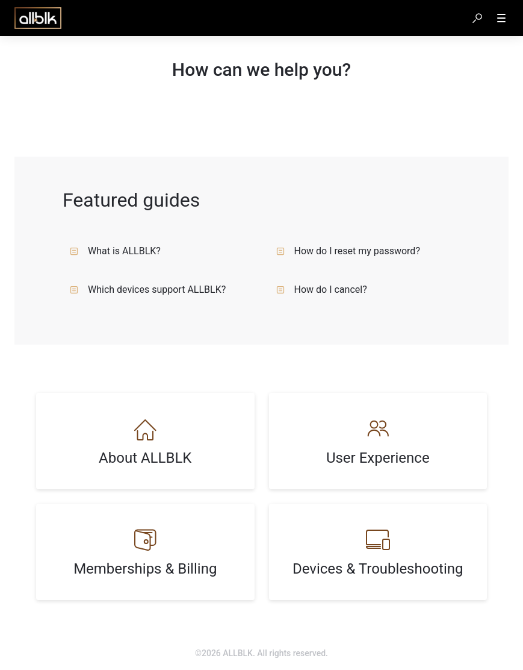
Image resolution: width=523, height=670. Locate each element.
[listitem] (145, 441)
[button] (477, 18)
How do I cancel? (321, 289)
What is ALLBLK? (115, 251)
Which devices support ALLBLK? (148, 289)
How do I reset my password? (348, 251)
